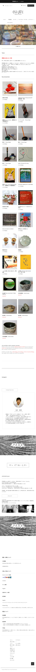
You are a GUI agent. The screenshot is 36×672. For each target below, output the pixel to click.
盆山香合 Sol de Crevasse (23, 315)
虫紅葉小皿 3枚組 (5, 206)
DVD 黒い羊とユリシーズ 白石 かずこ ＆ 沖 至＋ (25, 207)
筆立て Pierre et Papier (6, 142)
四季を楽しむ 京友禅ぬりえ (23, 228)
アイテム (30, 5)
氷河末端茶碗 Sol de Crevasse (7, 336)
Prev (2, 35)
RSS (10, 660)
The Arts (14, 19)
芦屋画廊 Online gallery (10, 21)
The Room (31, 19)
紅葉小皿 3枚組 (5, 97)
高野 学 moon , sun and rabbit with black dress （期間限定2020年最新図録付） (9, 185)
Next (34, 35)
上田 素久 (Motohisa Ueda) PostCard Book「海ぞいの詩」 (24, 272)
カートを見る (18, 643)
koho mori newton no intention (8, 228)
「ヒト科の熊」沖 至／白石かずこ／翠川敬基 (9, 272)
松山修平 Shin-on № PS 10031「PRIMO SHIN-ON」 (9, 294)
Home (4, 19)
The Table (25, 19)
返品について (12, 648)
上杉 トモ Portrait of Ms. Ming (23, 163)
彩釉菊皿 (19, 249)
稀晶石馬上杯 (5, 249)
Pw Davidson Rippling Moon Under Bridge (25, 184)
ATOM (13, 660)
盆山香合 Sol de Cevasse (7, 315)
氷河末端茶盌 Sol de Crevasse (23, 293)
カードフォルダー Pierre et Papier (24, 119)
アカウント (24, 5)
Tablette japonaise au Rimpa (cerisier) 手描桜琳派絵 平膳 (25, 98)
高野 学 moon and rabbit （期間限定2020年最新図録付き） (9, 120)
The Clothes (20, 19)
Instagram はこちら (10, 389)
